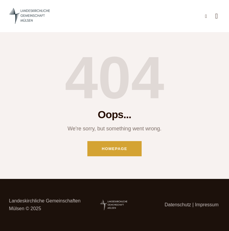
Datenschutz (178, 204)
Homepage (114, 148)
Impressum (207, 204)
